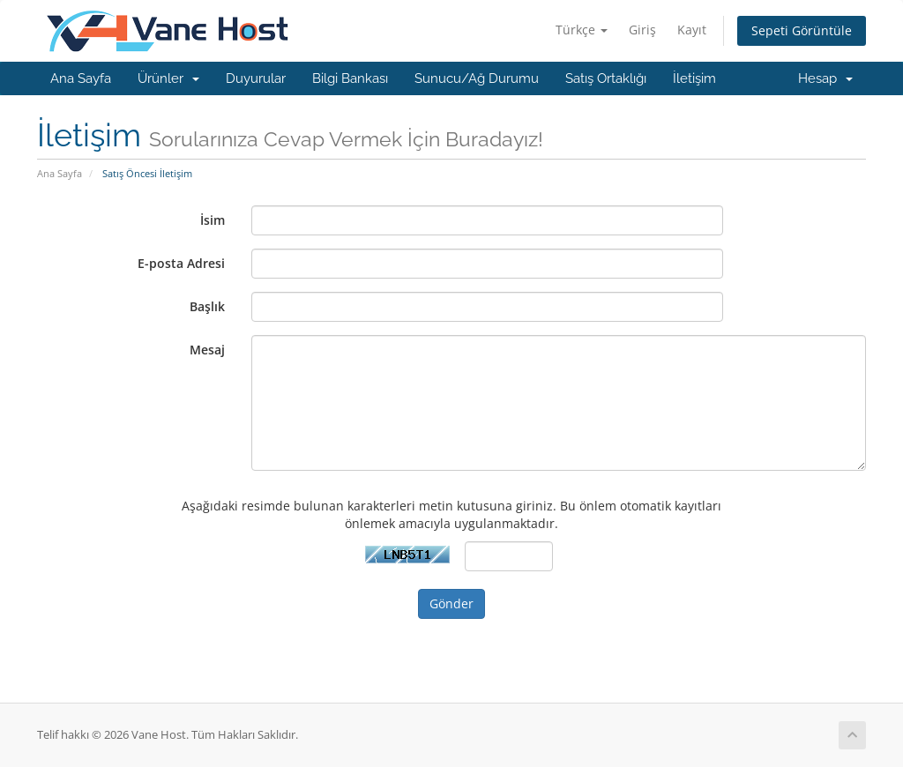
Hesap (825, 78)
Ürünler (168, 78)
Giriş (642, 29)
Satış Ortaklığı (605, 78)
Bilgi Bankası (350, 78)
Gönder (451, 603)
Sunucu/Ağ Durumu (476, 78)
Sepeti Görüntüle (801, 30)
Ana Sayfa (80, 78)
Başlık (207, 306)
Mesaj (207, 349)
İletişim (694, 78)
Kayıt (691, 29)
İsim (212, 220)
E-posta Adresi (181, 263)
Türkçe (582, 29)
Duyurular (256, 78)
